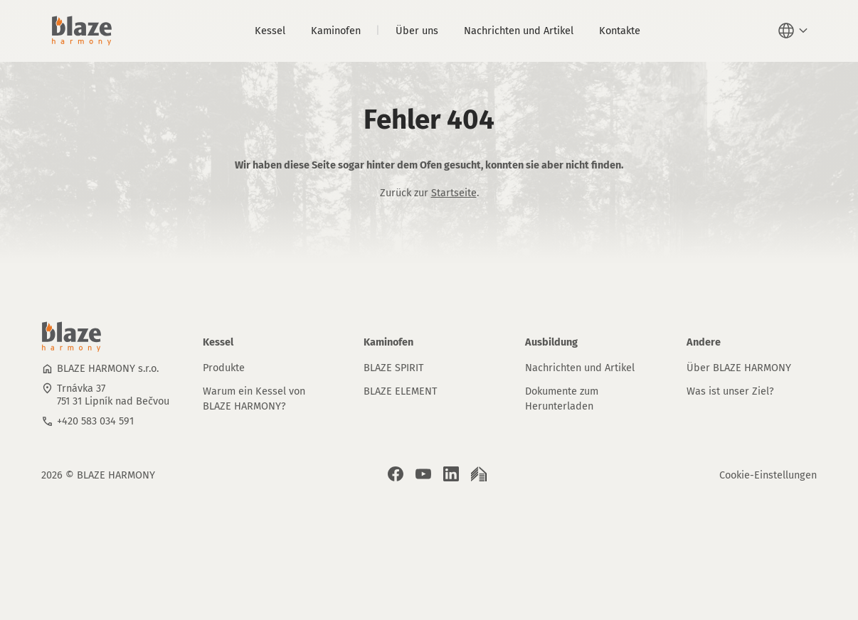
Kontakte (619, 30)
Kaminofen (336, 30)
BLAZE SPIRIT (393, 367)
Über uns (417, 30)
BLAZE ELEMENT (400, 391)
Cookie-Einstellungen (768, 475)
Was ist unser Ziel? (730, 391)
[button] (795, 30)
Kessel (270, 30)
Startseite (454, 192)
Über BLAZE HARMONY (739, 367)
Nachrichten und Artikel (518, 30)
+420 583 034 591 (95, 421)
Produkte (224, 367)
